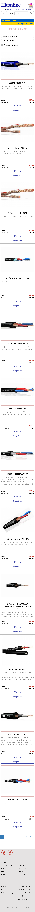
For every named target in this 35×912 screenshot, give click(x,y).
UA (7, 9)
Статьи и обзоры (23, 868)
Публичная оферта (8, 893)
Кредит (3, 871)
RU (4, 9)
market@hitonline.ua (24, 896)
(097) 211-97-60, (14, 9)
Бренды (20, 871)
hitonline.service (23, 899)
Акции (20, 862)
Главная (4, 887)
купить (17, 106)
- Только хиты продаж (9, 45)
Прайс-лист (5, 890)
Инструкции (22, 874)
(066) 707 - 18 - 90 (24, 893)
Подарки (4, 874)
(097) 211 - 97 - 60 (24, 890)
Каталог (10, 13)
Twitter (3, 852)
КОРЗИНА (30, 6)
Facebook (10, 852)
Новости (21, 865)
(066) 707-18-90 (26, 9)
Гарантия (4, 868)
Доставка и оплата (8, 865)
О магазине (5, 862)
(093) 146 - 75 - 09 (24, 887)
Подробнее (17, 110)
